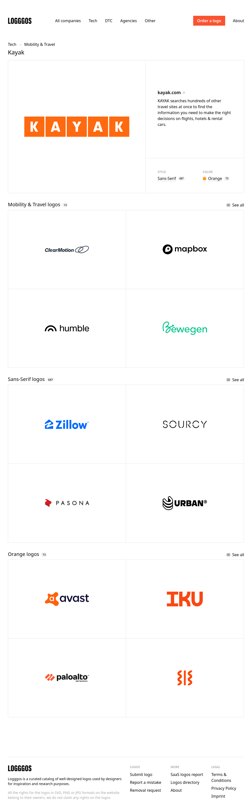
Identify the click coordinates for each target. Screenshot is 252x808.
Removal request (145, 790)
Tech (93, 20)
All (68, 20)
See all (235, 205)
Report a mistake (145, 782)
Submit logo (141, 774)
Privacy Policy (223, 788)
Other (150, 20)
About (238, 20)
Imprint (218, 796)
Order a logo (209, 20)
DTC (108, 20)
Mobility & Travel (39, 44)
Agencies (128, 20)
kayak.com (171, 92)
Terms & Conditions (221, 777)
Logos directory (185, 782)
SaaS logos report (187, 774)
